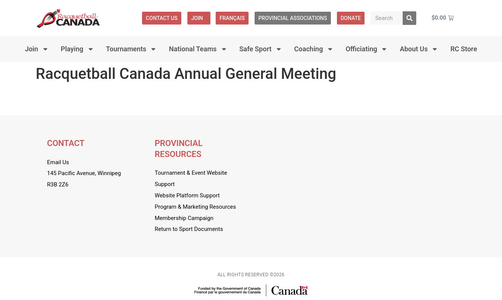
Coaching (314, 49)
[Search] (409, 18)
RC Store (463, 49)
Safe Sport (260, 49)
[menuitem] (232, 18)
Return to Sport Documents (189, 229)
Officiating (367, 49)
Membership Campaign (184, 218)
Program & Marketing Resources (195, 206)
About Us (419, 49)
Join (199, 18)
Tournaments (131, 49)
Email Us (58, 162)
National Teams (198, 49)
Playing (77, 49)
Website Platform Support (187, 195)
